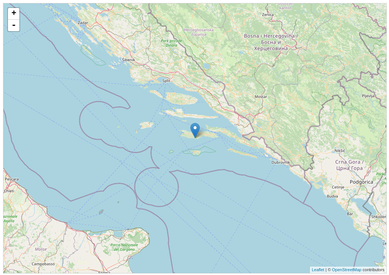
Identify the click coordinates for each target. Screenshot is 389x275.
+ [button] (13, 13)
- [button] (13, 25)
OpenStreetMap (347, 269)
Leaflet (318, 269)
